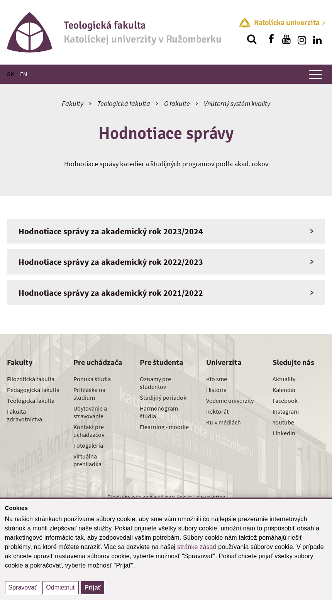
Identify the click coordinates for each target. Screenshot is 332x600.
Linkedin (284, 433)
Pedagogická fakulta (33, 390)
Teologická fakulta (123, 103)
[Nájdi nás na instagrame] (302, 39)
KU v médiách (223, 422)
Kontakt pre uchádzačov (88, 430)
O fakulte (177, 103)
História (216, 390)
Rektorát (217, 411)
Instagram (286, 411)
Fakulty (72, 103)
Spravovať (22, 587)
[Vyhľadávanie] (251, 39)
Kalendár (284, 390)
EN (23, 74)
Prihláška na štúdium (89, 393)
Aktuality (284, 379)
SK (10, 74)
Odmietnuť (60, 587)
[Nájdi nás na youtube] (286, 39)
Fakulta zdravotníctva (24, 415)
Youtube (283, 422)
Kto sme (216, 379)
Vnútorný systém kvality (237, 103)
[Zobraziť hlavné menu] (315, 74)
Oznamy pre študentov (155, 382)
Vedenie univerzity (230, 400)
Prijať (93, 587)
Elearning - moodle (164, 427)
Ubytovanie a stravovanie (90, 412)
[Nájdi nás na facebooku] (271, 39)
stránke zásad (197, 547)
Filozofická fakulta (30, 379)
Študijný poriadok (163, 397)
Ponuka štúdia (92, 379)
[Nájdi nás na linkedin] (317, 39)
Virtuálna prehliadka (87, 460)
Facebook (285, 400)
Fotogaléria (88, 445)
